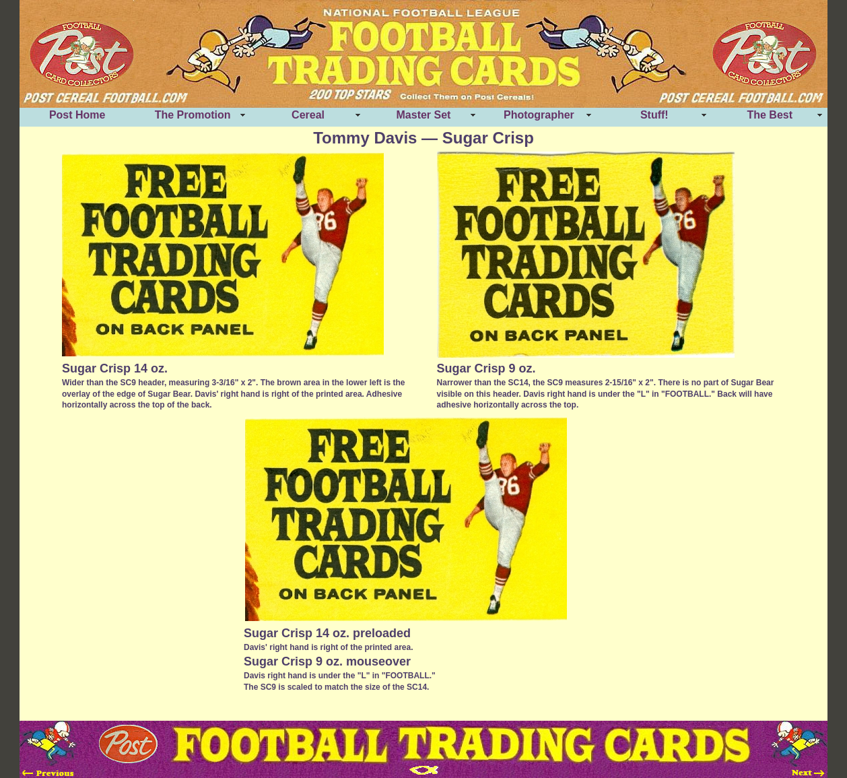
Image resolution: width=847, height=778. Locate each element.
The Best (769, 115)
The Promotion (193, 115)
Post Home (77, 115)
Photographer (539, 115)
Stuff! (654, 115)
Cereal (308, 115)
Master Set (424, 115)
